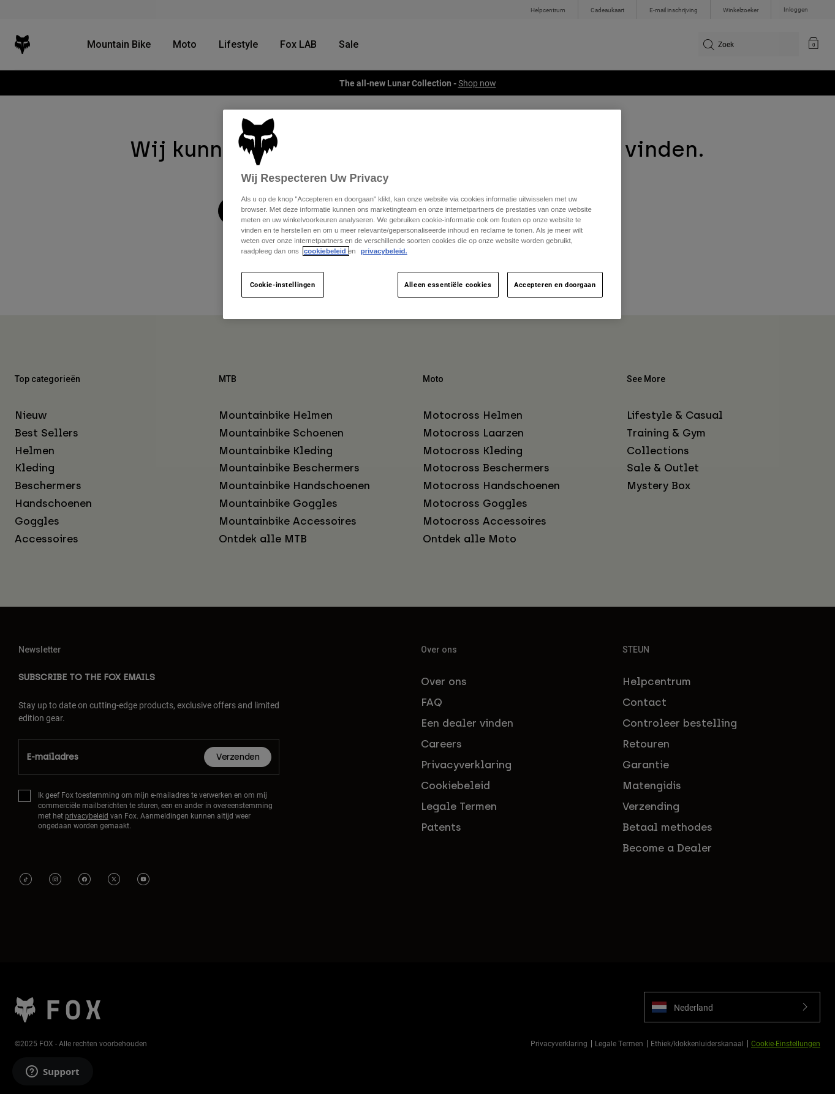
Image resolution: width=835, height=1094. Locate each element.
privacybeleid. (384, 251)
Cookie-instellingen (282, 284)
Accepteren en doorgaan (555, 284)
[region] (422, 215)
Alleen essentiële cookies (447, 284)
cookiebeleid (326, 251)
